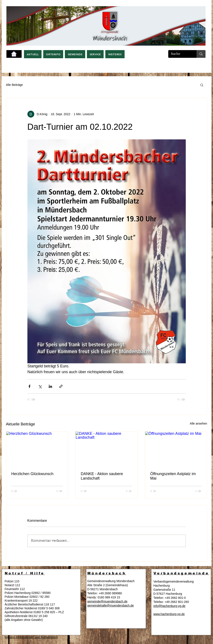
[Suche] (179, 54)
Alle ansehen (198, 423)
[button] (33, 54)
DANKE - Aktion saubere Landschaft (102, 476)
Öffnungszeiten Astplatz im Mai (173, 476)
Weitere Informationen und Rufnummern (31, 637)
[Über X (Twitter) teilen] (40, 386)
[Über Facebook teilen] (29, 386)
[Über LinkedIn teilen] (50, 386)
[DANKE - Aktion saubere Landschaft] (106, 449)
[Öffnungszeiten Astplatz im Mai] (176, 449)
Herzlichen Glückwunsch (32, 474)
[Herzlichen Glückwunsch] (37, 449)
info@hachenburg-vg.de (169, 606)
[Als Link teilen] (61, 386)
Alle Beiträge (14, 84)
